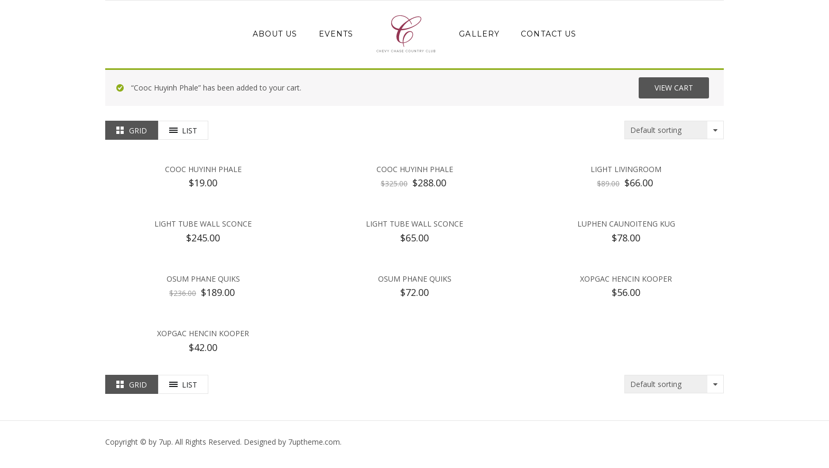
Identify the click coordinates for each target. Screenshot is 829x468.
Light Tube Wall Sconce (203, 224)
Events (336, 34)
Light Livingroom (626, 169)
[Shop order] (674, 130)
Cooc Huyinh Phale (203, 169)
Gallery (479, 34)
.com (314, 442)
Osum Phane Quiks (203, 279)
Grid (138, 130)
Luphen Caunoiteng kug (626, 224)
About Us (275, 34)
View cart (674, 88)
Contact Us (548, 34)
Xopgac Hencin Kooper (626, 279)
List (189, 130)
